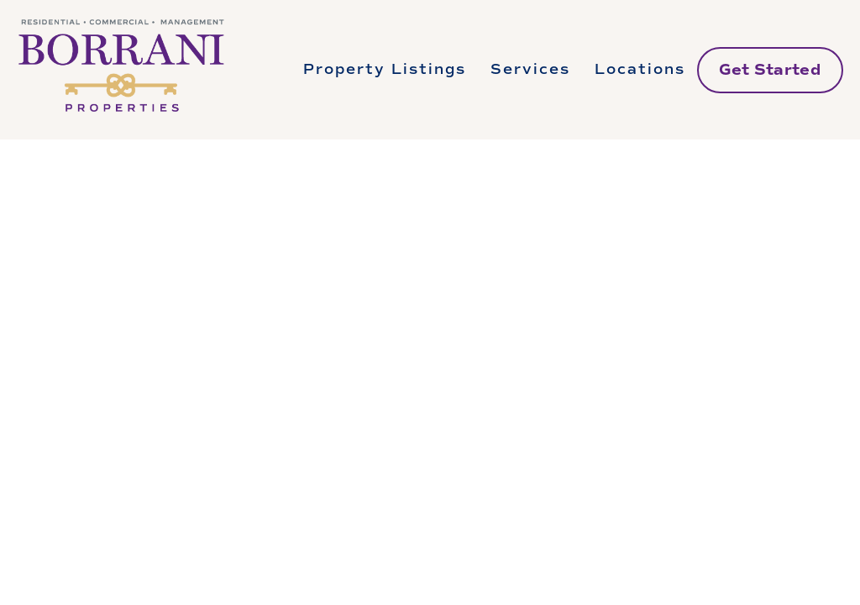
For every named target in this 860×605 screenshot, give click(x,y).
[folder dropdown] (385, 69)
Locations (640, 69)
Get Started (770, 69)
